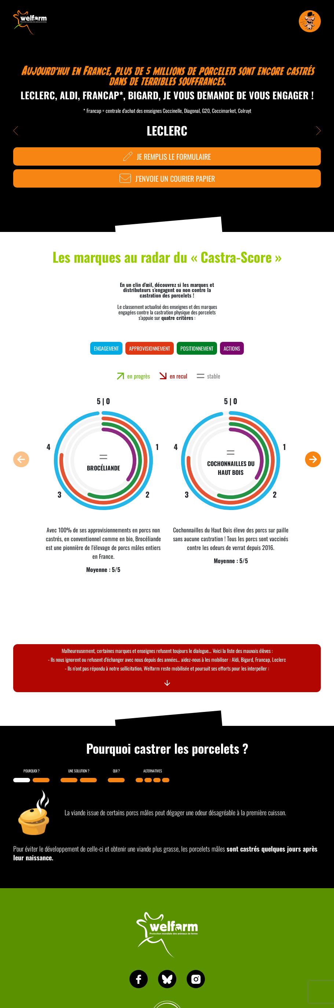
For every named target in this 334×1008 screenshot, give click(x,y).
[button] (21, 459)
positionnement (196, 348)
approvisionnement (149, 348)
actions (232, 348)
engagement (106, 348)
